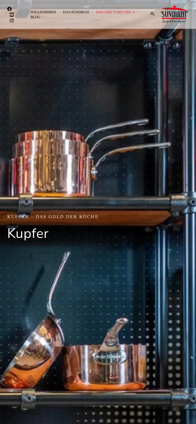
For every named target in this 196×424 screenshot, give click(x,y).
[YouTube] (12, 14)
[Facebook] (9, 9)
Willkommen (43, 12)
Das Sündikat (76, 12)
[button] (152, 14)
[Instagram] (12, 20)
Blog (35, 17)
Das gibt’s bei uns (115, 12)
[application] (133, 12)
